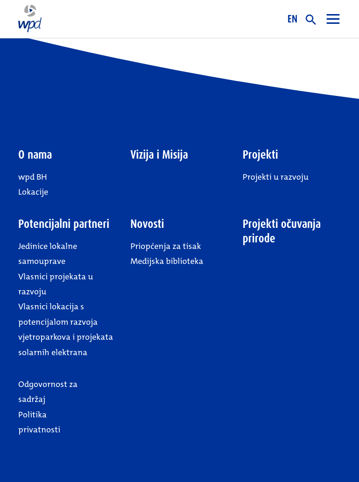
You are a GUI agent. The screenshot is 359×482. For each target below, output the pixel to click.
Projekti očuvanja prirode (282, 231)
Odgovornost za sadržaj (48, 392)
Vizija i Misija (159, 154)
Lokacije (33, 191)
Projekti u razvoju (276, 177)
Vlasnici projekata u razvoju (55, 284)
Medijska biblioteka (166, 261)
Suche (311, 20)
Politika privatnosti (39, 422)
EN (292, 18)
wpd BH (32, 177)
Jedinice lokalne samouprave (47, 254)
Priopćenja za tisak (165, 246)
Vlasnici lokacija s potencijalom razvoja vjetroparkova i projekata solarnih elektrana (65, 329)
